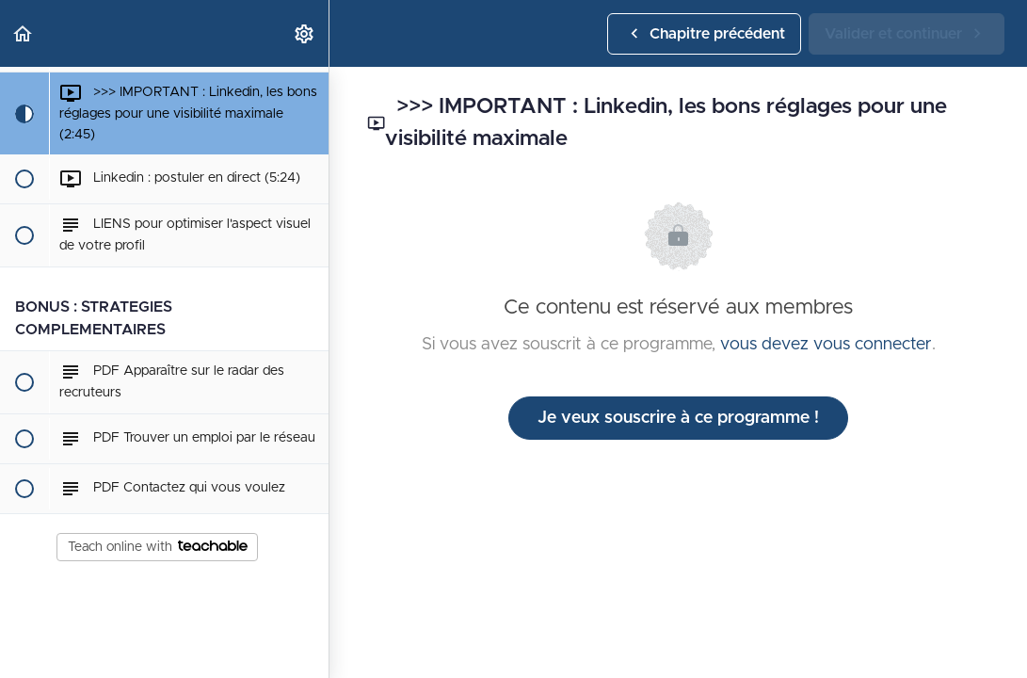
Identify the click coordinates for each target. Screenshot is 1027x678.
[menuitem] (305, 33)
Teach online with (158, 547)
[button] (23, 33)
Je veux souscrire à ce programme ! (678, 418)
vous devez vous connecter (826, 344)
